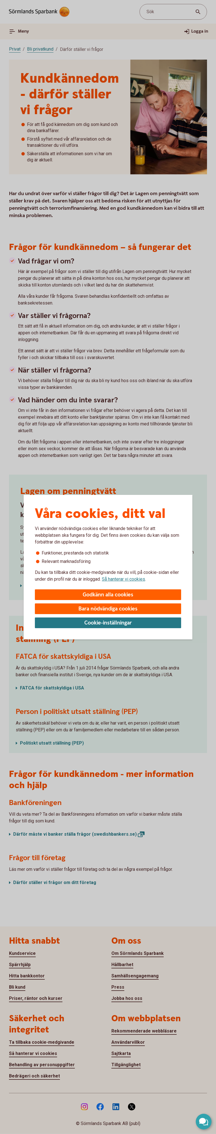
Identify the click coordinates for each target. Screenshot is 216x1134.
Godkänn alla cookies (108, 594)
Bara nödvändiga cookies (108, 608)
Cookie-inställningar (108, 622)
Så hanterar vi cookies (123, 579)
